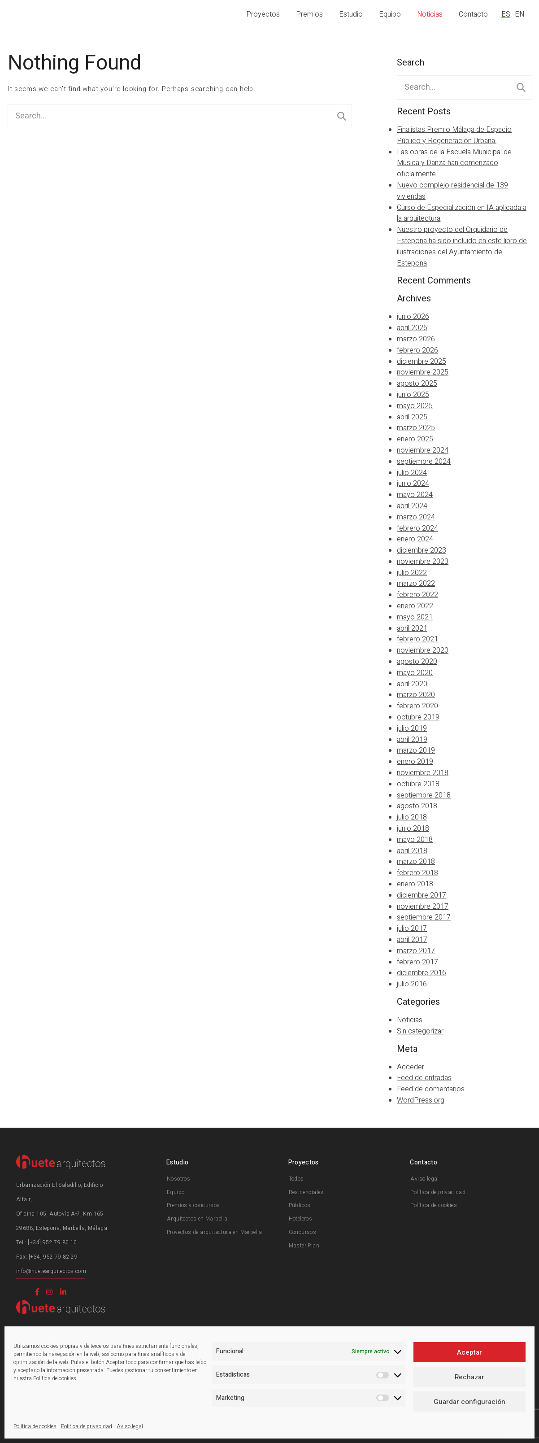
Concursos (303, 1232)
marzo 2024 (416, 517)
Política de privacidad (86, 1426)
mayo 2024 (415, 494)
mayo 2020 (415, 672)
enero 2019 (415, 761)
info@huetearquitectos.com (51, 1271)
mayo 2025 (415, 406)
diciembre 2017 (421, 895)
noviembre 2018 (422, 772)
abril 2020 (412, 684)
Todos (296, 1179)
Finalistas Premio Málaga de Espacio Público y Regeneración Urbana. (454, 135)
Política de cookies (35, 1426)
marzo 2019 (416, 750)
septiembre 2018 (424, 795)
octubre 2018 (418, 784)
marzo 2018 (416, 861)
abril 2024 (412, 506)
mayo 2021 (415, 617)
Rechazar (469, 1377)
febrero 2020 (417, 706)
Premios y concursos (193, 1205)
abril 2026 (412, 328)
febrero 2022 (417, 594)
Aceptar (469, 1352)
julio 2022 (412, 572)
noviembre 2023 (422, 561)
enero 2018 (415, 884)
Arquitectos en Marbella (197, 1219)
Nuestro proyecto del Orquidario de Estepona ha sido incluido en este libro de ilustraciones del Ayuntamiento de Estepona (462, 246)
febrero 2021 (417, 639)
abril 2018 (412, 851)
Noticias (430, 14)
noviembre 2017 (422, 906)
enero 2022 (415, 606)
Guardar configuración (469, 1402)
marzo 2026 (416, 339)
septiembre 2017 (424, 917)
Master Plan (304, 1246)
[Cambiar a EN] (521, 14)
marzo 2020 (416, 694)
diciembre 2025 (421, 361)
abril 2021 (412, 628)
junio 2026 (413, 316)
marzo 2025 (416, 428)
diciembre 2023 (421, 550)
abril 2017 (412, 939)
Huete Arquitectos (54, 13)
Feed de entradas (424, 1077)
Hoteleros (301, 1219)
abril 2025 (412, 417)
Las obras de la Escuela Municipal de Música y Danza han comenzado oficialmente (454, 163)
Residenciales (306, 1192)
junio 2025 (413, 394)
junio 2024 (413, 483)
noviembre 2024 (422, 450)
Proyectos (263, 14)
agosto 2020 (417, 661)
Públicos (300, 1205)
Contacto (473, 14)
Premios (309, 14)
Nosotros (178, 1179)
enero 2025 (415, 439)
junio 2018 (413, 828)
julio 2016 (412, 984)
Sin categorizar (420, 1031)
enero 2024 (415, 539)
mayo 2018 (415, 839)
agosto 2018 (417, 806)
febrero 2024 (417, 528)
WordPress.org (420, 1100)
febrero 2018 (417, 873)
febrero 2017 (417, 962)
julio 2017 (412, 928)
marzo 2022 (416, 583)
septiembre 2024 (424, 461)
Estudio (351, 14)
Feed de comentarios (431, 1089)
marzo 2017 (416, 951)
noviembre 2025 (422, 372)
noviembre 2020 (422, 650)
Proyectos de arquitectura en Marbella (214, 1232)
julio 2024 (412, 472)
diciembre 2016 (421, 973)
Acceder (410, 1067)
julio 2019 (412, 728)
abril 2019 (412, 739)
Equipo (390, 14)
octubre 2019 (418, 717)
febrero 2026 (417, 350)
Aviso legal (130, 1426)
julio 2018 (412, 817)
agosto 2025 (417, 383)
